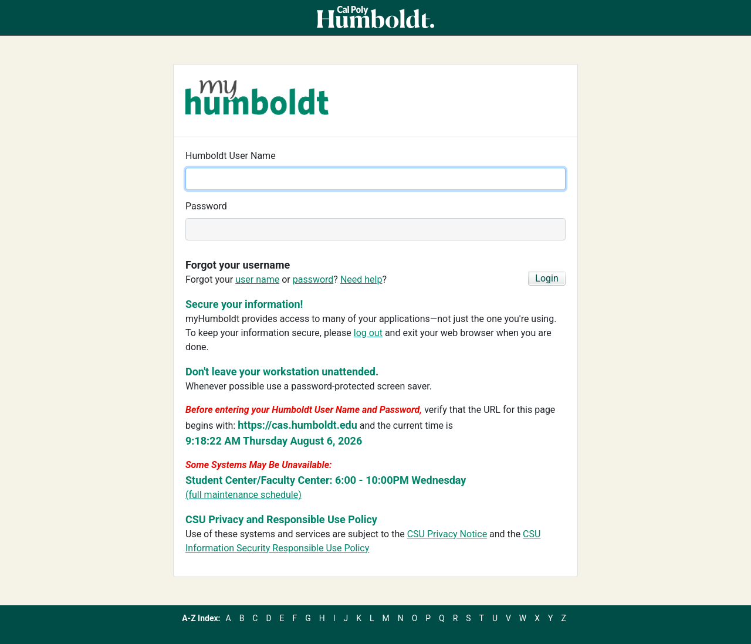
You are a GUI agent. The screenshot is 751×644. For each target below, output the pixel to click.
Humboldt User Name (230, 155)
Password (206, 206)
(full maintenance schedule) (243, 494)
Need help (361, 279)
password (313, 279)
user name (257, 279)
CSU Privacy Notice (447, 534)
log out (368, 332)
